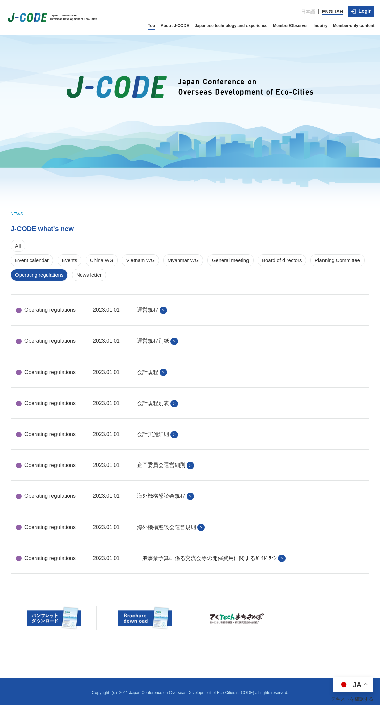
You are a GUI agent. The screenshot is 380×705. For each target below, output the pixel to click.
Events (69, 258)
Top (155, 23)
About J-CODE (179, 23)
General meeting (230, 258)
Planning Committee (337, 258)
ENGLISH (332, 10)
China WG (101, 258)
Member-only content (354, 23)
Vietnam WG (140, 258)
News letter (89, 273)
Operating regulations (39, 273)
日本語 (309, 10)
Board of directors (282, 258)
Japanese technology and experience (234, 23)
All (18, 244)
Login (361, 10)
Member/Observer (292, 23)
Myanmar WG (183, 258)
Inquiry (322, 23)
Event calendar (32, 258)
